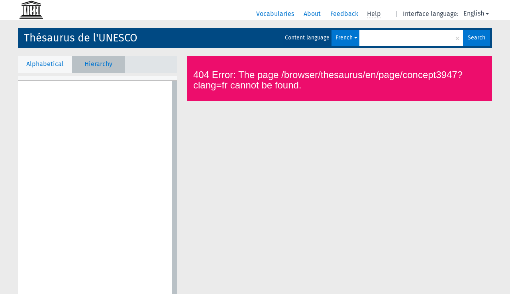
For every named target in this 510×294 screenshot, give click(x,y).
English (476, 13)
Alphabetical (45, 64)
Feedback (345, 14)
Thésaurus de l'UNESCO (80, 37)
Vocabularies (276, 14)
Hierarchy (98, 64)
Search (476, 37)
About (313, 14)
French (346, 37)
